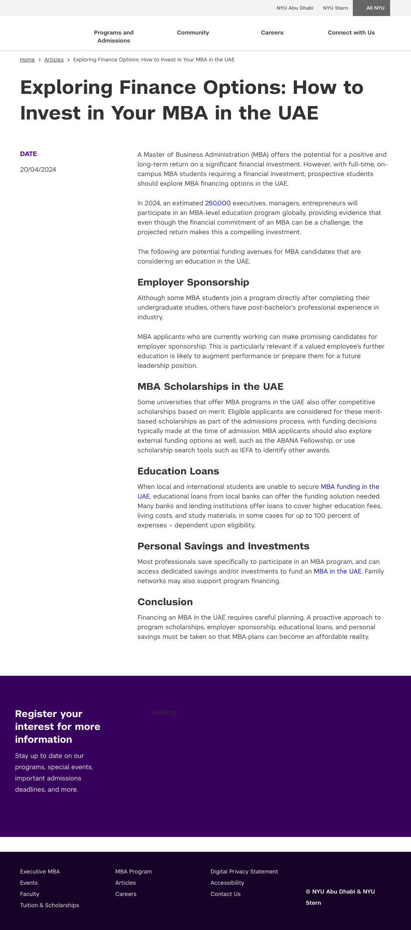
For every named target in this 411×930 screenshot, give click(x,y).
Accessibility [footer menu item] (227, 883)
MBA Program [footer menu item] (133, 871)
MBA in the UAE (338, 571)
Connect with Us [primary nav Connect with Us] (351, 32)
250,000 (218, 203)
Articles (54, 60)
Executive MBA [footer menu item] (40, 871)
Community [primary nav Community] (193, 32)
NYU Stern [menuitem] (335, 8)
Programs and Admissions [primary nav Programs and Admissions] (114, 37)
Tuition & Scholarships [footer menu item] (49, 905)
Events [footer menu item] (29, 883)
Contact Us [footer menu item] (226, 894)
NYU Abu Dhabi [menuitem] (295, 8)
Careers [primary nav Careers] (272, 32)
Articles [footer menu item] (125, 883)
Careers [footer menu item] (125, 894)
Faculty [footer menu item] (29, 894)
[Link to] (312, 874)
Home (27, 60)
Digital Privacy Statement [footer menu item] (245, 871)
